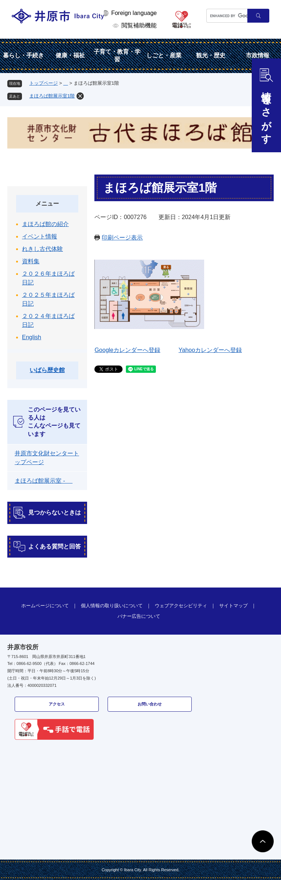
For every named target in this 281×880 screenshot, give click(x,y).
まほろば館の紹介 (45, 224)
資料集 (31, 261)
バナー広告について (138, 616)
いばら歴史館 (47, 370)
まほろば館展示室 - (43, 481)
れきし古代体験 (42, 249)
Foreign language (134, 13)
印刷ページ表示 (122, 237)
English (31, 337)
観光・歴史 (210, 55)
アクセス (57, 704)
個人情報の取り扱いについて (112, 605)
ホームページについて (45, 605)
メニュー (47, 203)
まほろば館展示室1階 (52, 96)
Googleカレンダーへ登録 (127, 350)
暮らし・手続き (23, 55)
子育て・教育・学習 (117, 55)
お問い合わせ (150, 704)
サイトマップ (233, 605)
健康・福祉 (70, 55)
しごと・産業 (163, 55)
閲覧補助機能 (139, 25)
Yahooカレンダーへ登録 (210, 350)
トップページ (43, 83)
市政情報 (257, 55)
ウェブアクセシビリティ (181, 605)
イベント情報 (39, 236)
